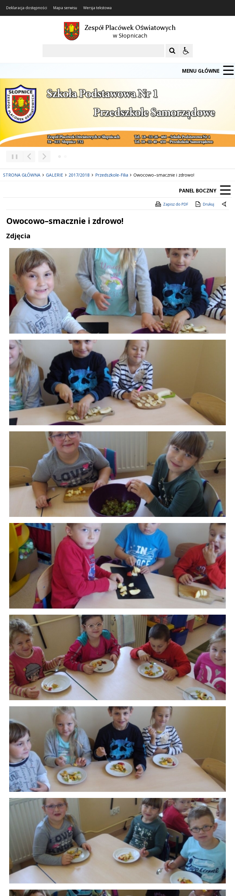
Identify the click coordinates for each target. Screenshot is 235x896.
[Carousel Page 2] (65, 156)
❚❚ (12, 156)
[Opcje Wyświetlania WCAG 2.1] (186, 50)
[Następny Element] (44, 156)
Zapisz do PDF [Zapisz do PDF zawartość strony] (171, 204)
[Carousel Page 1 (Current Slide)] (59, 156)
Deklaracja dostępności (26, 8)
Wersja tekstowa (97, 8)
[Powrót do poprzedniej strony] (224, 204)
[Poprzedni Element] (29, 156)
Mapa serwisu (65, 8)
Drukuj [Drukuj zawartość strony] (204, 204)
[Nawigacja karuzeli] (36, 156)
